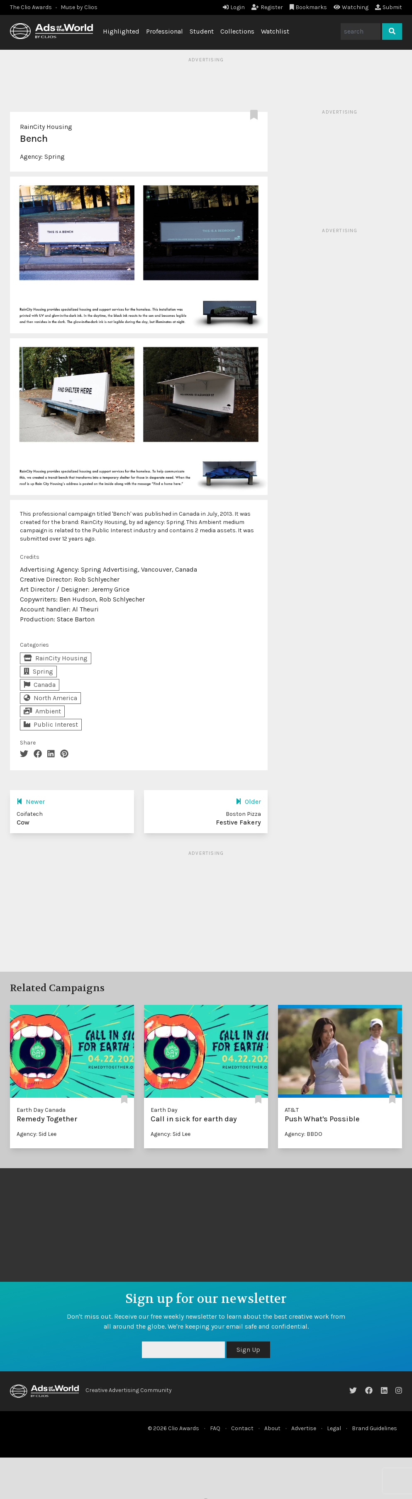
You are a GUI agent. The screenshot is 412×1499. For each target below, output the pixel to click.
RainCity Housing (46, 127)
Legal (334, 1428)
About (272, 1428)
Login (234, 7)
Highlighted (121, 31)
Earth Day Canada (41, 1109)
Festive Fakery (238, 822)
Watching (351, 7)
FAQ (215, 1428)
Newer (31, 801)
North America (50, 698)
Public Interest (51, 724)
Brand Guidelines (374, 1428)
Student (202, 31)
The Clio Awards (31, 7)
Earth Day (164, 1109)
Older (248, 801)
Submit (388, 7)
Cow (23, 822)
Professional (164, 31)
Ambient (42, 711)
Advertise (303, 1428)
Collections (237, 31)
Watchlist (275, 31)
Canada (40, 685)
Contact (242, 1428)
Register (267, 7)
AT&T (292, 1109)
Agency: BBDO (303, 1134)
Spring (54, 156)
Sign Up (248, 1349)
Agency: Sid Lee (36, 1134)
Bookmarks (308, 7)
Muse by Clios (79, 7)
